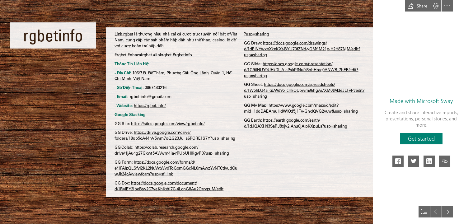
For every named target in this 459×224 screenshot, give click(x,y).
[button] (417, 6)
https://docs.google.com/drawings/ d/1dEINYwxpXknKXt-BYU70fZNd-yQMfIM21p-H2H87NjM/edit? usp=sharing (302, 48)
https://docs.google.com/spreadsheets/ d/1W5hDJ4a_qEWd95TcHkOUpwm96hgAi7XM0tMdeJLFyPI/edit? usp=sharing (304, 90)
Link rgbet (124, 33)
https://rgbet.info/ (150, 105)
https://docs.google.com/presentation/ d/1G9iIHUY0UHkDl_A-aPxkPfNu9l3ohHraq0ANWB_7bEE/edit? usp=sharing (301, 69)
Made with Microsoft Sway (421, 101)
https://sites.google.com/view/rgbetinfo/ (167, 123)
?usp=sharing (256, 33)
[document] (229, 112)
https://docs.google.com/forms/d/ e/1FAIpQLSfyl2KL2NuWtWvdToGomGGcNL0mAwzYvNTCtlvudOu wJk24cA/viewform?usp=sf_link (176, 168)
